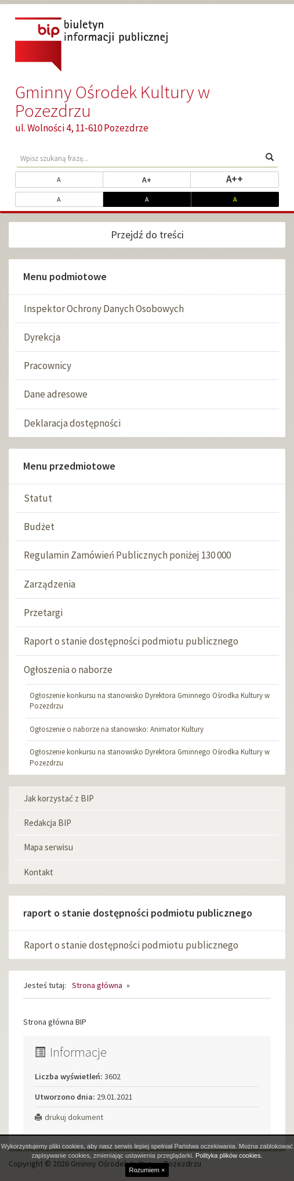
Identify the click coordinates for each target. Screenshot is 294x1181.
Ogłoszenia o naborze (68, 669)
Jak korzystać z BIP (59, 798)
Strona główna (97, 985)
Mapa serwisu (48, 847)
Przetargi (43, 612)
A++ (252, 178)
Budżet (39, 526)
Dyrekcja (42, 337)
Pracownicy (47, 365)
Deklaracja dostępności (72, 423)
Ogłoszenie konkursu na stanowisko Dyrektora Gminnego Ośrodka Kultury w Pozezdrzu (150, 700)
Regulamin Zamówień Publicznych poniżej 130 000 (127, 555)
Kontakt (38, 872)
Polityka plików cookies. (229, 1155)
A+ (166, 179)
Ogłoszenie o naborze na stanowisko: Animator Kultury (117, 729)
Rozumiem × (147, 1169)
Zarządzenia (49, 584)
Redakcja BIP (47, 822)
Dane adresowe (56, 394)
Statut (38, 498)
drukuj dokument (69, 1117)
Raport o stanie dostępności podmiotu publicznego (131, 641)
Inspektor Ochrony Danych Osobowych (104, 308)
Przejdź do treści (147, 234)
